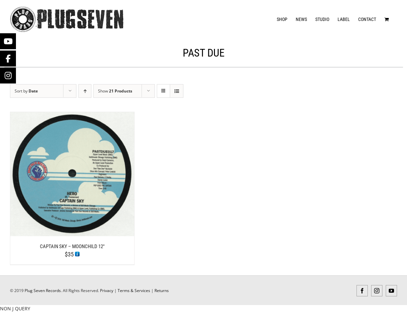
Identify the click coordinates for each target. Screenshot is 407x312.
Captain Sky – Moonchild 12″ (72, 246)
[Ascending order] (84, 91)
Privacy (106, 290)
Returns (161, 290)
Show (115, 91)
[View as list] (176, 90)
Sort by (26, 91)
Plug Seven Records (43, 290)
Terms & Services (134, 290)
